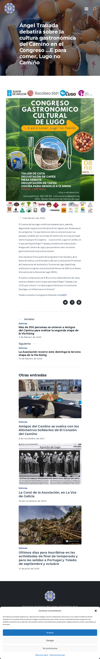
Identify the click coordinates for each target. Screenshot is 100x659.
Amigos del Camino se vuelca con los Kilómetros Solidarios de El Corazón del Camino (49, 430)
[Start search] (94, 9)
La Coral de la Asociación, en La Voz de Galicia (47, 494)
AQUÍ (63, 294)
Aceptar (50, 632)
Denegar (50, 640)
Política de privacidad (57, 655)
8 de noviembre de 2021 (32, 438)
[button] (95, 610)
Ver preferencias (50, 648)
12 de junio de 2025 (29, 568)
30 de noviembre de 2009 (32, 501)
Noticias (23, 323)
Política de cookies (41, 655)
